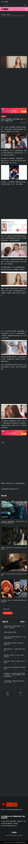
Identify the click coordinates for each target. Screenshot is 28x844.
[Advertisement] (14, 32)
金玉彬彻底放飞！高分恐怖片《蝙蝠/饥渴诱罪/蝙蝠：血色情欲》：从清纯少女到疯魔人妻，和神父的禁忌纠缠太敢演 (14, 675)
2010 (10, 633)
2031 (14, 677)
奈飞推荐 (3, 14)
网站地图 (5, 5)
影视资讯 (3, 116)
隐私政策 (18, 842)
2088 (14, 670)
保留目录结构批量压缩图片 (11, 835)
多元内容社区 (20, 835)
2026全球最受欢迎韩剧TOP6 (10, 632)
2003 (14, 628)
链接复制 (7, 613)
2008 (14, 645)
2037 (14, 657)
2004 (14, 639)
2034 (14, 664)
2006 (14, 651)
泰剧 (3, 442)
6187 (23, 122)
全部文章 (8, 14)
